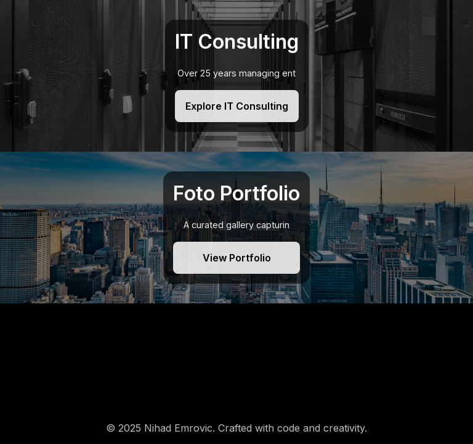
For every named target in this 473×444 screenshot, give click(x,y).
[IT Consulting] (236, 76)
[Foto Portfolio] (236, 227)
